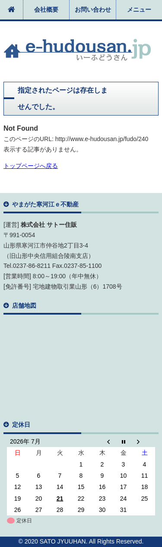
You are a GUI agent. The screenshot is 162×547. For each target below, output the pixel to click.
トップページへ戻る (30, 165)
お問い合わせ (93, 9)
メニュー (139, 9)
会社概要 (46, 9)
